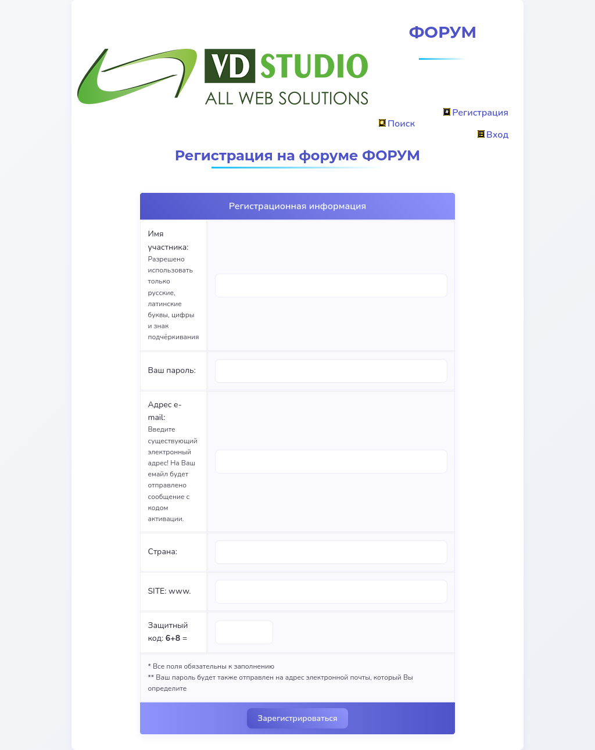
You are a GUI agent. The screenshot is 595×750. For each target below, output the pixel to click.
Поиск (397, 123)
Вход (493, 134)
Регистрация (475, 112)
